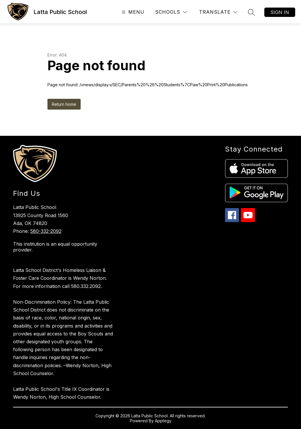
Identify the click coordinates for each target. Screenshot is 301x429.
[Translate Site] (218, 12)
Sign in (279, 12)
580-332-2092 (45, 231)
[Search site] (251, 12)
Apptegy (163, 420)
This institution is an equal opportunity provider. (55, 247)
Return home (64, 104)
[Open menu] (132, 12)
